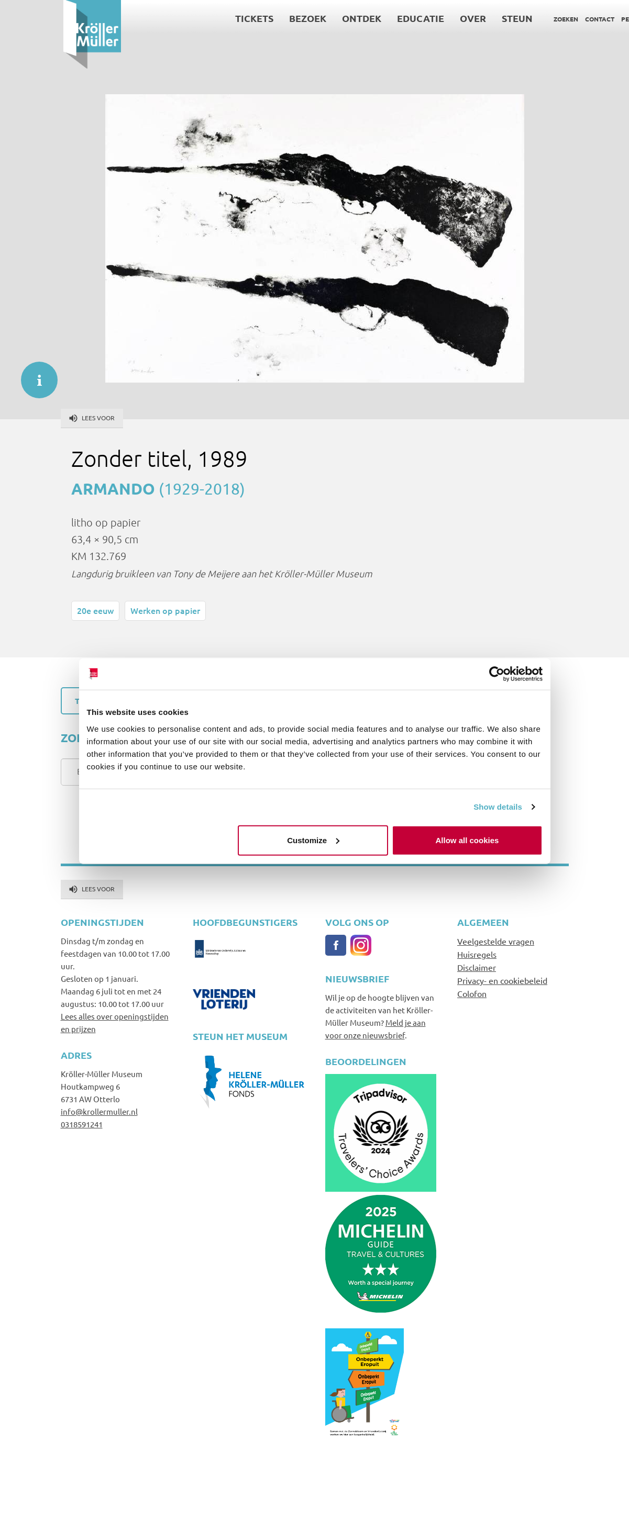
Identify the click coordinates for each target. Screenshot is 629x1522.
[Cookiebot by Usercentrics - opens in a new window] (497, 674)
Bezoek (244, 18)
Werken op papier (165, 610)
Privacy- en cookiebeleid (502, 980)
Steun (453, 18)
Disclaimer (476, 967)
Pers (565, 19)
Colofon (472, 993)
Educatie (357, 18)
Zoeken (502, 19)
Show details (497, 806)
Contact (536, 19)
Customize (313, 839)
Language (597, 19)
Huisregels (476, 954)
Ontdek (298, 18)
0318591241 (82, 1124)
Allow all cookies (467, 839)
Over (409, 18)
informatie (34, 375)
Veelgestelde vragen (495, 941)
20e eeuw (95, 610)
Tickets (191, 18)
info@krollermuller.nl (99, 1111)
